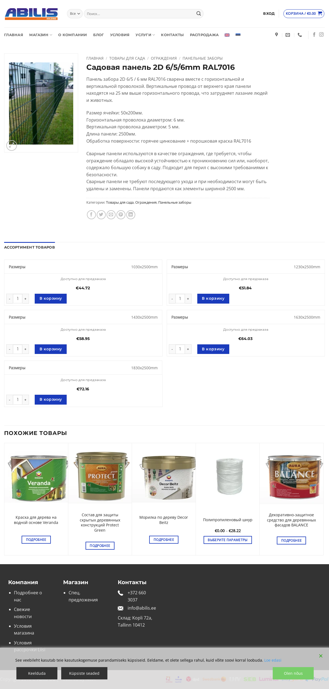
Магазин (40, 35)
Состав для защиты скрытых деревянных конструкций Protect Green (100, 522)
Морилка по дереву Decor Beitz (163, 520)
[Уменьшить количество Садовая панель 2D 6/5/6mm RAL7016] (9, 299)
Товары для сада (127, 58)
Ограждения (164, 58)
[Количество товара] (17, 298)
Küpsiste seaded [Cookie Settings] (84, 673)
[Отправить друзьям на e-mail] (111, 214)
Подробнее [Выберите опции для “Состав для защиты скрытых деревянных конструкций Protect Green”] (100, 546)
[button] (269, 14)
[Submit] (198, 13)
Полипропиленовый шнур (227, 519)
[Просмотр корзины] (304, 13)
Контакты (172, 35)
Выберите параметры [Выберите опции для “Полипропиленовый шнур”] (227, 540)
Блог (98, 35)
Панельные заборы (203, 58)
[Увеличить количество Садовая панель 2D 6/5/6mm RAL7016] (25, 299)
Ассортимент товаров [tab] (29, 247)
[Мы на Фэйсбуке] (314, 34)
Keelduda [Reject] (37, 673)
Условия (120, 35)
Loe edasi (272, 660)
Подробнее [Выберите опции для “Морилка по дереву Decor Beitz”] (164, 540)
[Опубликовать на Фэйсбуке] (91, 214)
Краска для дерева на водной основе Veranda (36, 520)
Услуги (145, 35)
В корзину (51, 298)
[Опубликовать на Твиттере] (101, 214)
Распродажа (204, 35)
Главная (13, 35)
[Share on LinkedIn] (130, 214)
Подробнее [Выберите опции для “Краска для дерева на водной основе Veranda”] (36, 540)
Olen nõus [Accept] (293, 673)
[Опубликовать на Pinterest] (120, 214)
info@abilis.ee (142, 608)
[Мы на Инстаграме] (321, 34)
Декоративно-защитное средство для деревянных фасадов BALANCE (291, 519)
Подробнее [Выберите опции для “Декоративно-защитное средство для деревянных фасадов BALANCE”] (291, 540)
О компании (72, 35)
